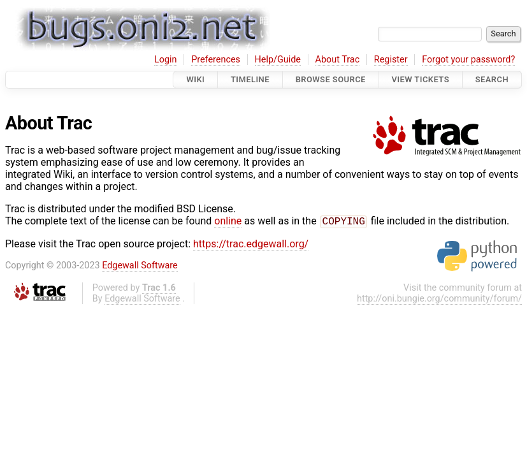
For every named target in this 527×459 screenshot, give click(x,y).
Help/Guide (278, 59)
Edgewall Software (140, 266)
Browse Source (331, 79)
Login (165, 59)
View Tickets (420, 79)
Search (492, 79)
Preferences (215, 59)
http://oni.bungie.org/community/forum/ (439, 300)
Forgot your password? (468, 59)
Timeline (250, 79)
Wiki (195, 79)
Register (391, 59)
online (228, 222)
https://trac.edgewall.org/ (250, 245)
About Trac (337, 59)
